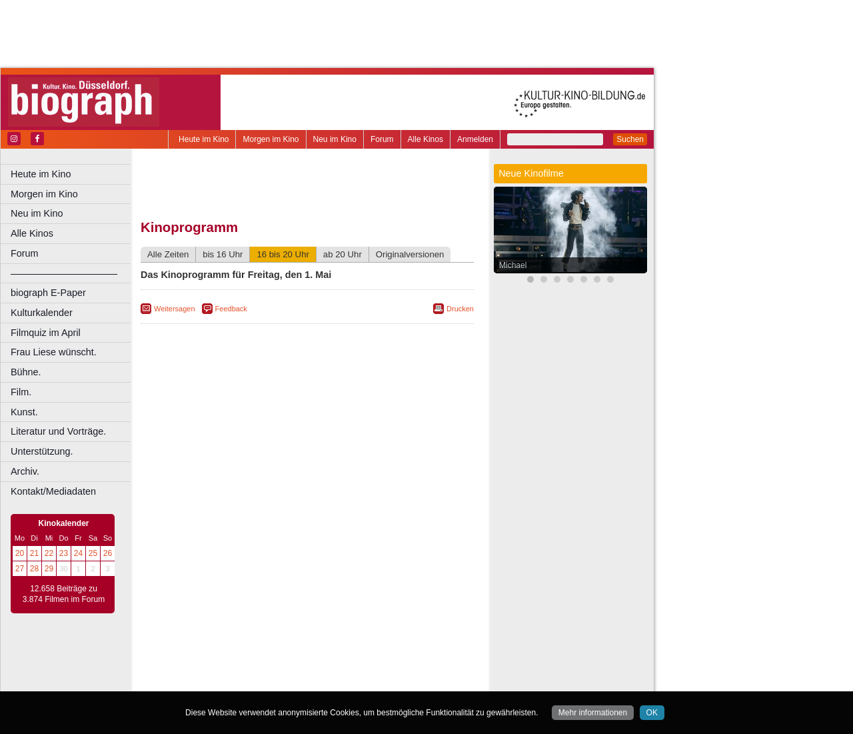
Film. (21, 392)
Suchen (630, 139)
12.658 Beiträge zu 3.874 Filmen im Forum (64, 594)
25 (93, 553)
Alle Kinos (425, 139)
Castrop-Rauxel (275, 681)
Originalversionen (410, 254)
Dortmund (325, 681)
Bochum (205, 681)
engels (267, 670)
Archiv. (25, 471)
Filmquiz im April (46, 332)
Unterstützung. (42, 451)
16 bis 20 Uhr (283, 254)
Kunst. (24, 412)
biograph (200, 670)
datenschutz (361, 658)
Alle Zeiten (168, 254)
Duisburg (406, 681)
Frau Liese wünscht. (54, 352)
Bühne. (26, 372)
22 (49, 553)
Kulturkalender (42, 312)
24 (78, 553)
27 (19, 568)
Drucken (460, 309)
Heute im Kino (204, 139)
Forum (382, 139)
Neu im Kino (335, 139)
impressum (314, 658)
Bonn (234, 681)
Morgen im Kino (271, 139)
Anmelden (475, 139)
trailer (307, 670)
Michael (512, 265)
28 (34, 568)
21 (34, 553)
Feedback (231, 309)
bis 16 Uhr (223, 254)
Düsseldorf (366, 681)
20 (19, 553)
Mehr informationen (592, 712)
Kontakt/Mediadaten (53, 491)
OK (652, 712)
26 (107, 553)
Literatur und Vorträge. (58, 431)
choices (236, 670)
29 (49, 568)
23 (63, 553)
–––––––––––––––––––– (64, 273)
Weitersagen (174, 309)
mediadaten (411, 658)
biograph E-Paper (48, 292)
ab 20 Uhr (342, 254)
